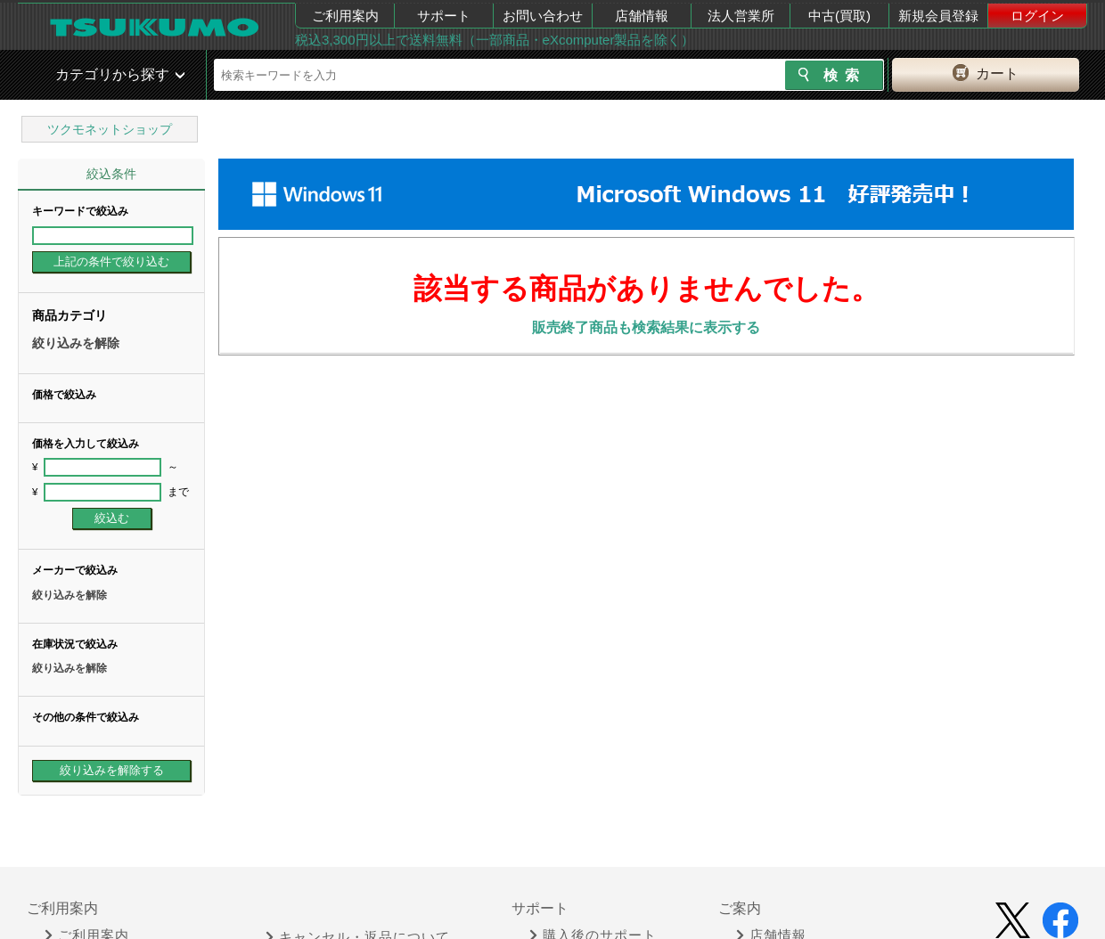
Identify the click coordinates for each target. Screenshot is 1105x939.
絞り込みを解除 (75, 343)
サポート (444, 15)
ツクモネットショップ (109, 129)
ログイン (1037, 15)
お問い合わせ (543, 15)
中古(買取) (839, 15)
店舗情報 (641, 15)
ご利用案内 (345, 15)
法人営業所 (741, 15)
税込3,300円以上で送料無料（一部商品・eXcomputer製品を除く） (494, 39)
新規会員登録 (938, 15)
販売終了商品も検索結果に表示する (646, 327)
